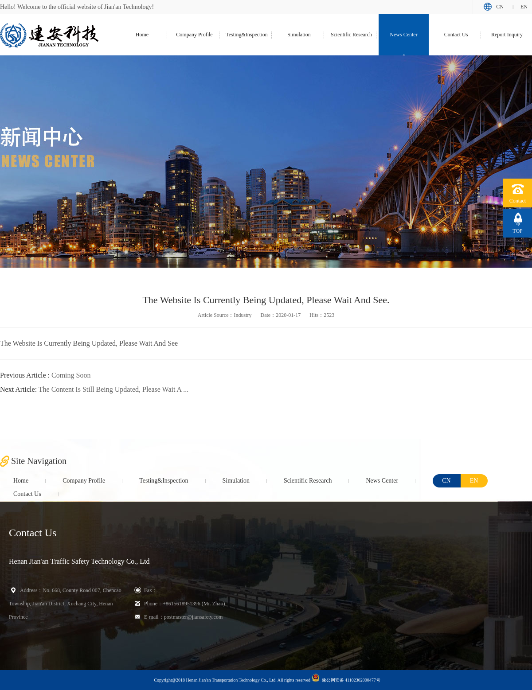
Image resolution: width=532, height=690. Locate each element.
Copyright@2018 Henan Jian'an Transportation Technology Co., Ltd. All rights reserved (232, 680)
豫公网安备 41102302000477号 (346, 678)
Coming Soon (45, 375)
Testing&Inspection (246, 34)
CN (500, 7)
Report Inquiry (507, 34)
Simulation (299, 34)
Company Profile (194, 34)
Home (142, 34)
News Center (403, 34)
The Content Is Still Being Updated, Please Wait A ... (94, 389)
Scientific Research (351, 34)
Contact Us (456, 34)
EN (524, 7)
